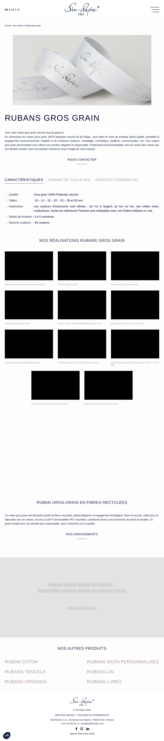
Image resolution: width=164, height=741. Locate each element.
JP (18, 9)
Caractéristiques (24, 180)
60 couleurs (42, 222)
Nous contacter (82, 159)
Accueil (8, 26)
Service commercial (116, 180)
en (12, 9)
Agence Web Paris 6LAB (82, 733)
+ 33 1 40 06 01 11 (69, 723)
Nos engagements (82, 534)
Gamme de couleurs (69, 180)
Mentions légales (64, 715)
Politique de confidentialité (93, 715)
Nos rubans (18, 26)
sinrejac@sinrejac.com (92, 723)
